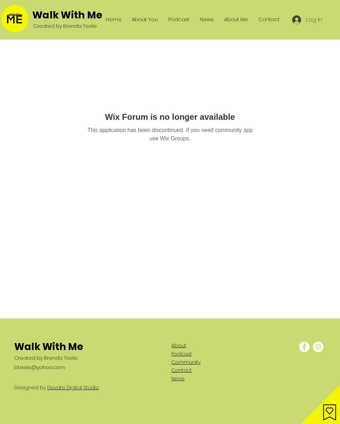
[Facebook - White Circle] (304, 347)
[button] (320, 404)
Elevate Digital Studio (73, 387)
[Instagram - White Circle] (318, 347)
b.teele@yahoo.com (39, 367)
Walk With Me (67, 15)
